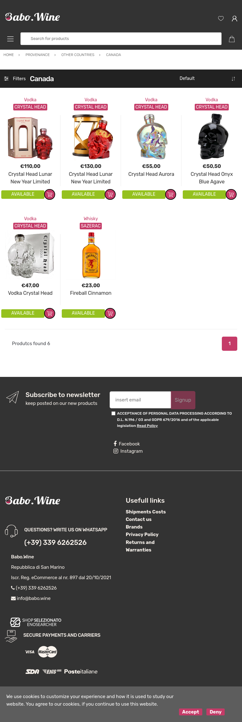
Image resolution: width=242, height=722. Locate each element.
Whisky (91, 218)
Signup (183, 400)
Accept (190, 712)
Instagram (128, 451)
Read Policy (147, 425)
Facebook (126, 444)
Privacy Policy (142, 534)
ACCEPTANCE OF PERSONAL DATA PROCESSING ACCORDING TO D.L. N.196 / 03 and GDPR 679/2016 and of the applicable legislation (174, 419)
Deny (216, 712)
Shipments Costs (146, 512)
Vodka (30, 100)
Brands (134, 527)
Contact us (139, 519)
